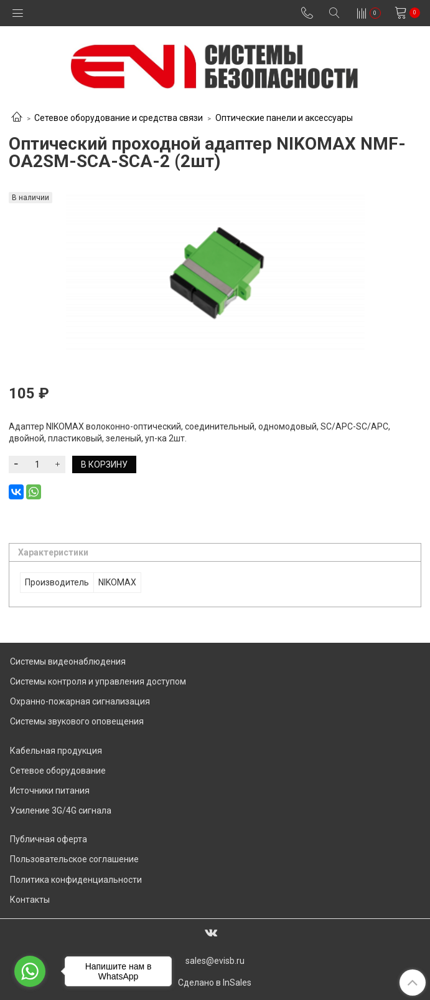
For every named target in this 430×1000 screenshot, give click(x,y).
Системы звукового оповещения (77, 721)
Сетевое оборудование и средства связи (118, 118)
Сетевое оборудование (58, 771)
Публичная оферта (48, 839)
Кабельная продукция (56, 751)
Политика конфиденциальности (76, 880)
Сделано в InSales (214, 982)
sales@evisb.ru (215, 961)
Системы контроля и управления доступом (98, 681)
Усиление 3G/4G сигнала (60, 810)
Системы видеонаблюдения (68, 661)
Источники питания (50, 791)
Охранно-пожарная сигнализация (80, 701)
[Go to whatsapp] (29, 971)
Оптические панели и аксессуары (284, 118)
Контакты (30, 900)
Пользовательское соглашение (74, 859)
